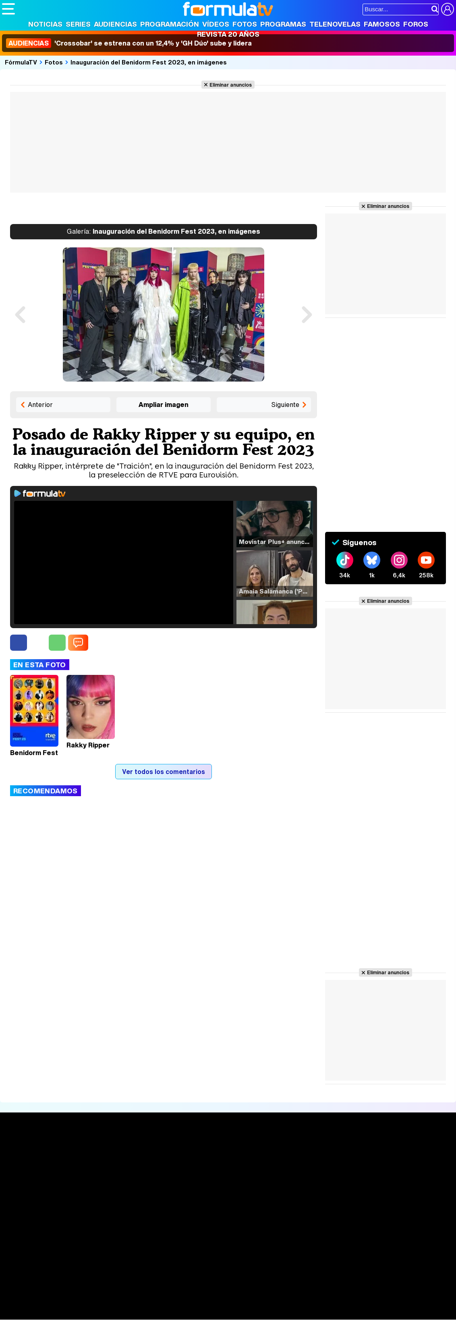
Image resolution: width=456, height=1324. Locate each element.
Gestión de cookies (230, 1245)
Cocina (187, 1303)
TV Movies (110, 1177)
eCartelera (130, 1292)
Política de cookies (173, 1245)
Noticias (45, 24)
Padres (143, 1303)
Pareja (120, 1303)
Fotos (244, 24)
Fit (205, 1303)
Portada (21, 1151)
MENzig (55, 1313)
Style (77, 1313)
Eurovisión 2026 (296, 1175)
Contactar (307, 1245)
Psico (241, 1303)
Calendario (111, 1160)
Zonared (205, 1313)
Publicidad (274, 1245)
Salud (166, 1303)
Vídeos (215, 24)
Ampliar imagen (164, 404)
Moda (73, 1303)
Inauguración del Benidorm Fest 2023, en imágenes (148, 62)
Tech (107, 1313)
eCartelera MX (170, 1292)
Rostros (376, 1151)
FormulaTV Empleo (84, 1292)
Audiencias (115, 24)
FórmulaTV (21, 62)
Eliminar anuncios (230, 84)
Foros (415, 24)
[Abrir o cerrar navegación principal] (8, 9)
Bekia (54, 1303)
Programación (169, 24)
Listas (104, 1169)
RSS (331, 1245)
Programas (283, 24)
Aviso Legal (66, 1245)
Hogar (221, 1303)
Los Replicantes (66, 1281)
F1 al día (129, 1313)
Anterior (40, 404)
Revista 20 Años (228, 34)
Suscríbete (382, 1180)
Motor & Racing (167, 1313)
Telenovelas (335, 24)
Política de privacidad (114, 1245)
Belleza (96, 1303)
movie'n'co (210, 1292)
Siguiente (285, 404)
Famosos (382, 24)
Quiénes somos (25, 1245)
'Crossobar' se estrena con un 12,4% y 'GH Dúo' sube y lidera (129, 43)
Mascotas (267, 1303)
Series (78, 24)
